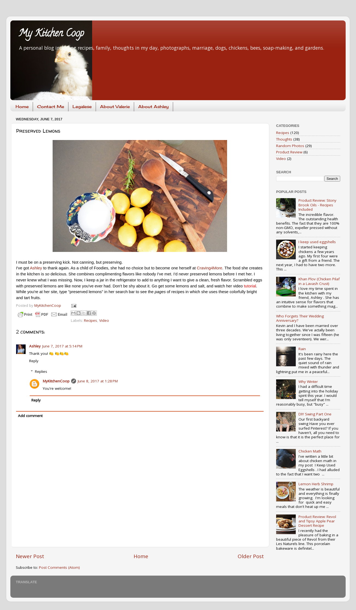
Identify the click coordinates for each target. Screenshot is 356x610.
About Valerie (115, 106)
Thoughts (284, 139)
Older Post (251, 556)
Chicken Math (309, 451)
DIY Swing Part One (314, 414)
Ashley (36, 268)
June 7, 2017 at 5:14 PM (62, 346)
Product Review (289, 152)
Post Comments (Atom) (59, 567)
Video (104, 320)
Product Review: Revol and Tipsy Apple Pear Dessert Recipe (317, 521)
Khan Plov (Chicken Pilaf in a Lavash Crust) (319, 281)
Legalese (82, 106)
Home (22, 106)
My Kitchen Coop (51, 34)
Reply (33, 360)
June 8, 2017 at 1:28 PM (98, 381)
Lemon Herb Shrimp (315, 483)
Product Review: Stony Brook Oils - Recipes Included (317, 205)
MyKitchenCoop (56, 381)
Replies (41, 371)
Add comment (30, 415)
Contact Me (50, 106)
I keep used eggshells (317, 241)
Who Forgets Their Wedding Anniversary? (300, 318)
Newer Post (30, 556)
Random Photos (290, 145)
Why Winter (308, 381)
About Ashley (153, 106)
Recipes (90, 320)
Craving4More (209, 268)
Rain (302, 348)
